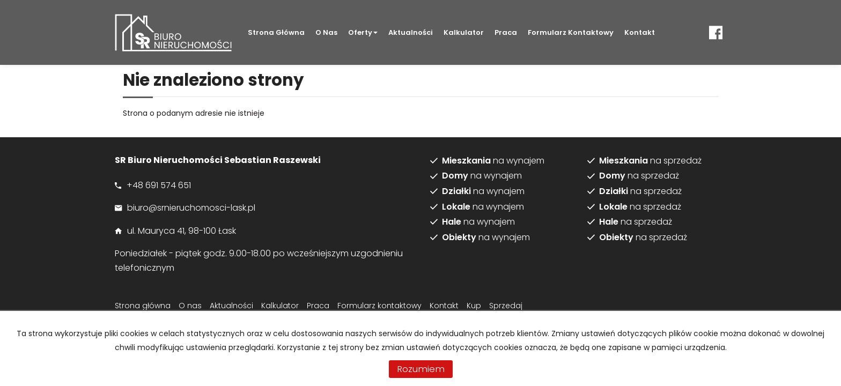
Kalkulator (464, 32)
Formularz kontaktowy (571, 32)
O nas (326, 32)
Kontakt (639, 32)
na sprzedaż (650, 161)
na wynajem (493, 161)
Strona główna (276, 32)
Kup (474, 305)
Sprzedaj (505, 305)
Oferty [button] (363, 32)
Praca (506, 32)
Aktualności (410, 32)
